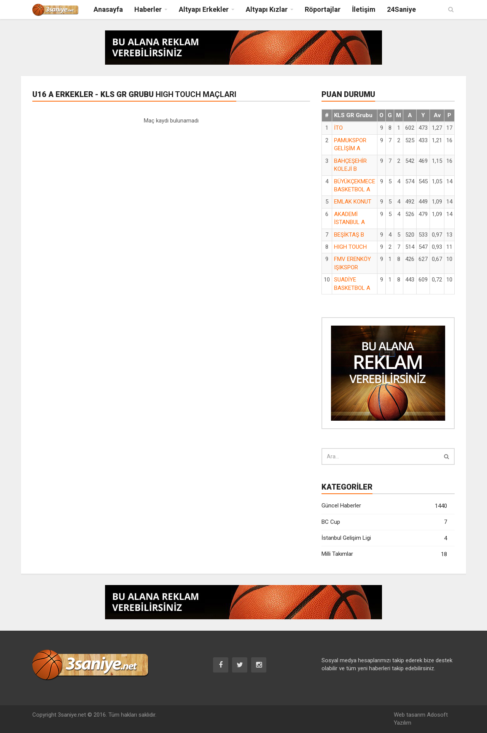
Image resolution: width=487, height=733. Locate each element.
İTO (338, 127)
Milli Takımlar (384, 554)
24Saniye (401, 9)
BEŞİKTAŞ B (349, 234)
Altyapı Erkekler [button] (204, 9)
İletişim (364, 9)
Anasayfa (108, 9)
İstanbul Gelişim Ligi (384, 538)
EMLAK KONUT (352, 201)
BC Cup (384, 522)
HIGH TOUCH (350, 246)
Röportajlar (323, 9)
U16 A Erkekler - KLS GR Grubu (134, 94)
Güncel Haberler (384, 506)
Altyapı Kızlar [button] (267, 9)
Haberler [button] (148, 9)
